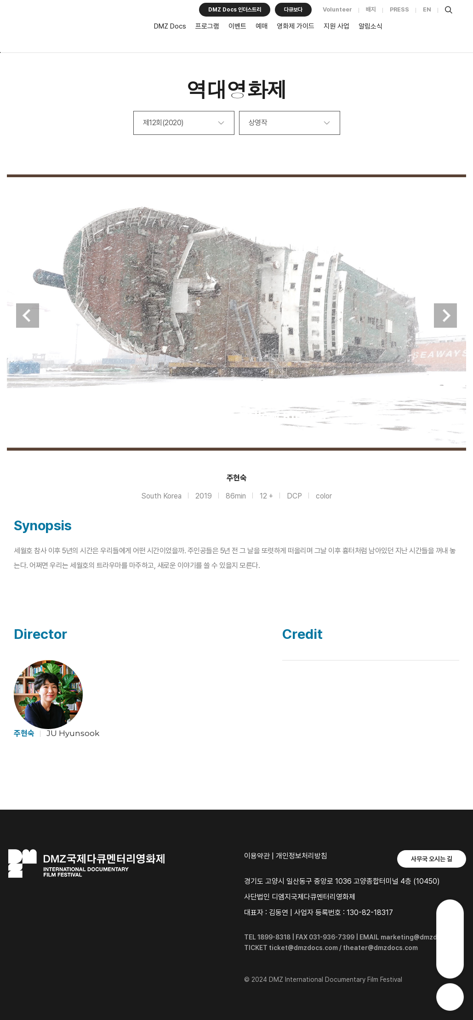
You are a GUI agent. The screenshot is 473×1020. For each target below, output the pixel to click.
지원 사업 (336, 26)
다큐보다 (293, 9)
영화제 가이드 (295, 26)
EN (427, 9)
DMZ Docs (170, 26)
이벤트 (237, 26)
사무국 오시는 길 (431, 859)
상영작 (258, 122)
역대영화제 (236, 89)
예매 (262, 26)
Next (445, 315)
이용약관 (257, 856)
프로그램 (207, 26)
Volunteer (337, 9)
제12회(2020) (163, 122)
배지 (371, 9)
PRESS (399, 9)
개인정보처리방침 (301, 856)
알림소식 (370, 26)
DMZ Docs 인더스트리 (234, 9)
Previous (27, 315)
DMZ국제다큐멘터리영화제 (76, 28)
